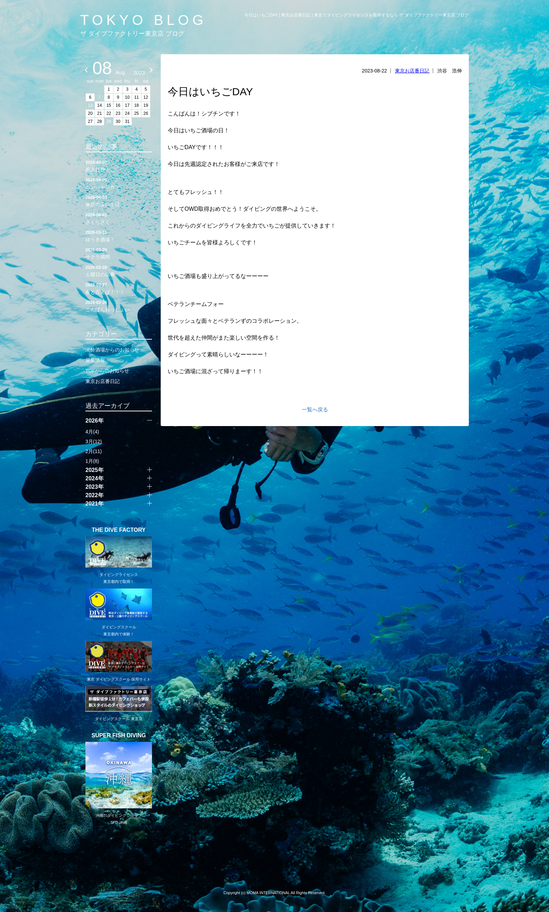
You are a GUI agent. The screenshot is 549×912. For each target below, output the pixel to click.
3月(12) (93, 441)
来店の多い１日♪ (118, 200)
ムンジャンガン (118, 183)
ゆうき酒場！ (118, 235)
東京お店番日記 (412, 71)
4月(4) (92, 431)
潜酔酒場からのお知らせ (112, 350)
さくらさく (118, 218)
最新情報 (95, 360)
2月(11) (93, 451)
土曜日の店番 (118, 270)
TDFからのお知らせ (107, 371)
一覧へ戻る (315, 409)
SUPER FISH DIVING (118, 735)
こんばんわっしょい (118, 305)
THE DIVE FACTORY (119, 530)
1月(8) (92, 461)
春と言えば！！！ (118, 288)
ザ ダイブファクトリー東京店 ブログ (132, 33)
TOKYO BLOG (143, 20)
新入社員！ (118, 165)
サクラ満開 (118, 253)
